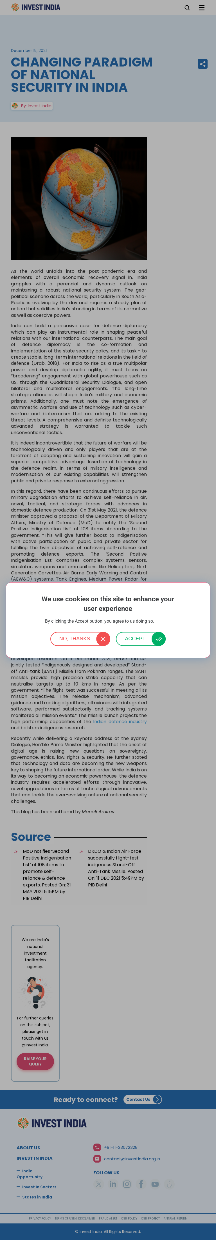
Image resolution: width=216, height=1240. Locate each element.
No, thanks (74, 638)
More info (163, 621)
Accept (135, 638)
